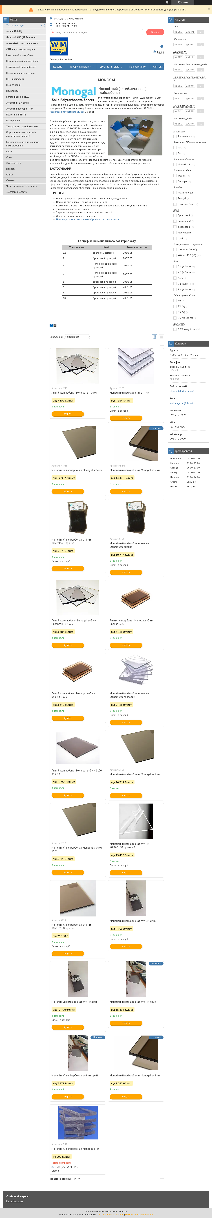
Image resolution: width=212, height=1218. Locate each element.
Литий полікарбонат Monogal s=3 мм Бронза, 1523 (73, 695)
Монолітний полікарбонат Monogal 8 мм (75, 1148)
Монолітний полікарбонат (20, 55)
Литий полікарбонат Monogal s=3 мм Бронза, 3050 (131, 622)
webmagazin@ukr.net (181, 403)
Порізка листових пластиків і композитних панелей (21, 134)
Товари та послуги (80, 66)
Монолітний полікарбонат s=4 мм (129, 392)
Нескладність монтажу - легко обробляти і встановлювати (88, 219)
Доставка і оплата (111, 66)
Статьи (9, 174)
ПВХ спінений (13, 84)
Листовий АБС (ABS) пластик (21, 37)
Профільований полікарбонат (22, 61)
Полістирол (12, 90)
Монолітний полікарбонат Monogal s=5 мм (77, 470)
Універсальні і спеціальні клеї (22, 126)
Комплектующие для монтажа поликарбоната (22, 143)
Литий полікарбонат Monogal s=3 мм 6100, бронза (77, 772)
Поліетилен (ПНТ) (16, 114)
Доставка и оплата (16, 191)
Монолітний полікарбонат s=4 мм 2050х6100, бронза (71, 926)
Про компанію (137, 66)
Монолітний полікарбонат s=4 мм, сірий (133, 921)
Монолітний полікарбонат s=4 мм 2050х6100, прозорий (129, 845)
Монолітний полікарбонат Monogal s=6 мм (135, 470)
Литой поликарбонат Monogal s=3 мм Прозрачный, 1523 (74, 622)
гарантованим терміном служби (67, 111)
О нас (9, 157)
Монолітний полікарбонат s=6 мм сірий (133, 1001)
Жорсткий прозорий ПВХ (20, 108)
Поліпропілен (13, 120)
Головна (57, 66)
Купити (68, 414)
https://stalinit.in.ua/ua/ (182, 391)
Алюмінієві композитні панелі (22, 43)
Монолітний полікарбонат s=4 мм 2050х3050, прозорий (129, 695)
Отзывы (10, 180)
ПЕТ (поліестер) (15, 79)
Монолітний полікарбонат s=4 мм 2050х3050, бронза (129, 545)
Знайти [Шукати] (155, 32)
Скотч (9, 151)
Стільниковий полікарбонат (21, 67)
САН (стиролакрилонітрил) (20, 49)
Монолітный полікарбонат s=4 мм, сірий (75, 1001)
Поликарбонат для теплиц (20, 73)
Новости (10, 168)
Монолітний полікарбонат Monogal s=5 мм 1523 (77, 849)
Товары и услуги (15, 25)
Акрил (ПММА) (14, 31)
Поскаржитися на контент (111, 1214)
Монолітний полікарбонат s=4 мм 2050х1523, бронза (71, 541)
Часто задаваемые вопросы (21, 186)
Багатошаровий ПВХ (17, 96)
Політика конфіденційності (139, 1214)
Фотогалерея (13, 163)
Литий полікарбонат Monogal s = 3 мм (74, 392)
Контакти (158, 66)
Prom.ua (123, 1211)
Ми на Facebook (14, 1201)
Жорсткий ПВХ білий (17, 102)
